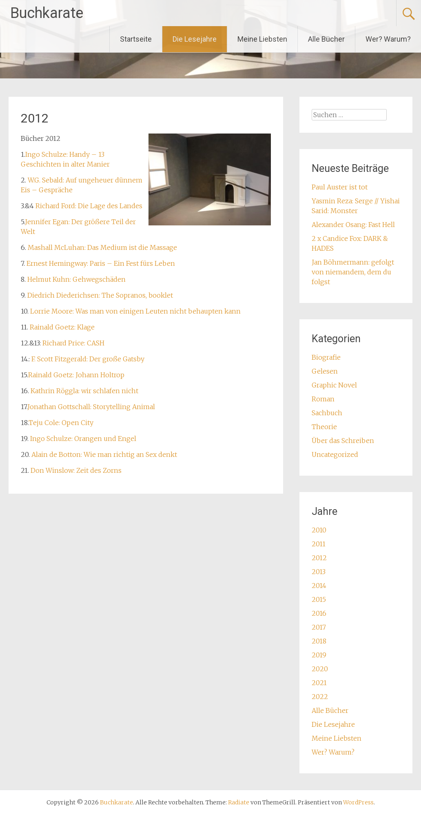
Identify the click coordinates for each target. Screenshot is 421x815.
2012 (319, 558)
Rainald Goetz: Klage (62, 327)
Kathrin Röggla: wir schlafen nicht (84, 391)
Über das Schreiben (343, 440)
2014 (319, 585)
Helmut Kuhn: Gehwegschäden (76, 279)
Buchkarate (46, 13)
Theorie (324, 427)
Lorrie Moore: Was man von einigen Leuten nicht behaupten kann (135, 311)
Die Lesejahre (195, 39)
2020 (320, 669)
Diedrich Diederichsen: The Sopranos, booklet (100, 295)
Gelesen (325, 371)
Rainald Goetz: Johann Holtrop (76, 375)
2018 (319, 641)
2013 (319, 572)
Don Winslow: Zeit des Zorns (76, 470)
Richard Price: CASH (73, 343)
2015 (319, 599)
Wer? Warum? (388, 39)
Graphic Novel (334, 385)
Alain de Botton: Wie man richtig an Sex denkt (103, 454)
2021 (319, 683)
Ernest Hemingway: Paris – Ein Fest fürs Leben (101, 263)
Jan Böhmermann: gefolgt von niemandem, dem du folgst (353, 272)
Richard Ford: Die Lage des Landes (88, 206)
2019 (319, 655)
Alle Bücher (326, 39)
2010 (319, 530)
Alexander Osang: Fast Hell (353, 224)
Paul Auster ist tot (340, 187)
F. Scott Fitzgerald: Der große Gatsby (87, 359)
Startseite (136, 39)
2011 (319, 544)
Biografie (326, 357)
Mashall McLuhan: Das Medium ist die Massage (102, 247)
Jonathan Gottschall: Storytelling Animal (91, 407)
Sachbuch (327, 413)
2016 (319, 613)
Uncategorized (335, 454)
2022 (320, 697)
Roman (323, 399)
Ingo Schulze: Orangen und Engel (83, 438)
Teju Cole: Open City (61, 423)
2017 (319, 627)
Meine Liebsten (262, 39)
